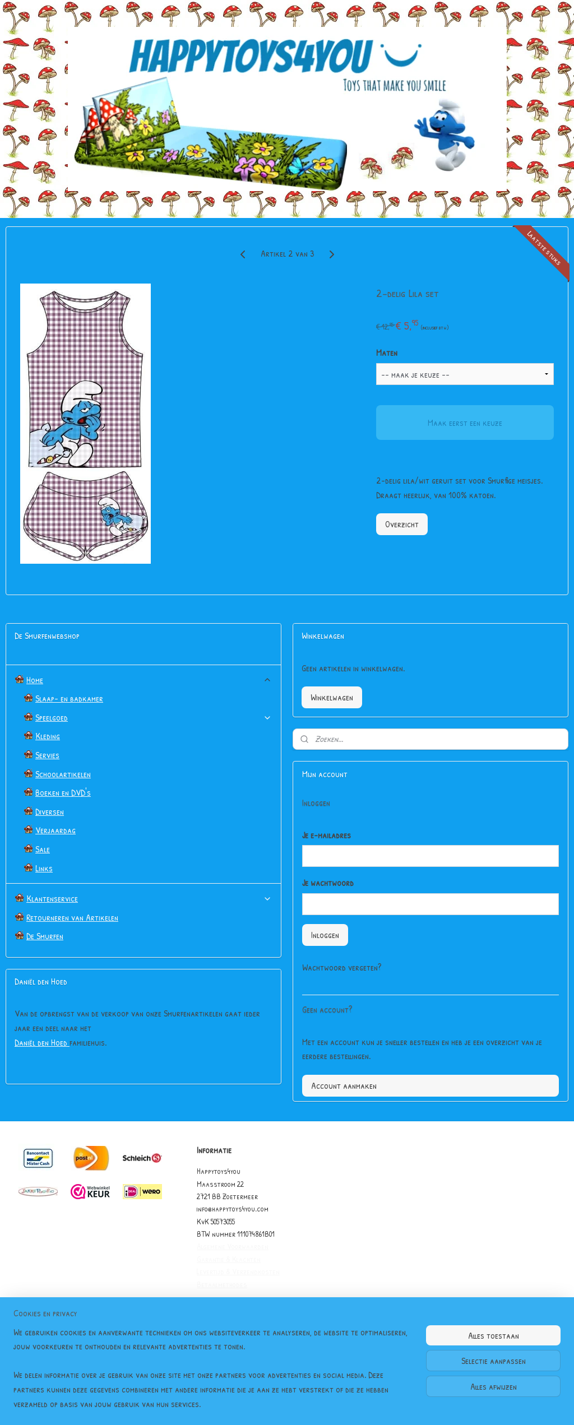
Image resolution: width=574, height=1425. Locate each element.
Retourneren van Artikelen (72, 917)
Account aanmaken (344, 1085)
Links (44, 868)
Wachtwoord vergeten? (341, 967)
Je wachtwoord (328, 882)
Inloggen (325, 935)
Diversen (49, 811)
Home (149, 680)
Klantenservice (149, 898)
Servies (47, 755)
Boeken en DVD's (63, 792)
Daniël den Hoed (42, 1042)
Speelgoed (153, 717)
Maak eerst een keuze (465, 422)
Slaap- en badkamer (69, 698)
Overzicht (402, 524)
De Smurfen (44, 936)
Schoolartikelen (63, 774)
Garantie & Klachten (229, 1259)
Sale (42, 849)
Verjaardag (55, 830)
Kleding (47, 736)
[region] (213, 1375)
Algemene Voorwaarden (233, 1246)
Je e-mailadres (326, 835)
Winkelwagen (332, 697)
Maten (386, 352)
